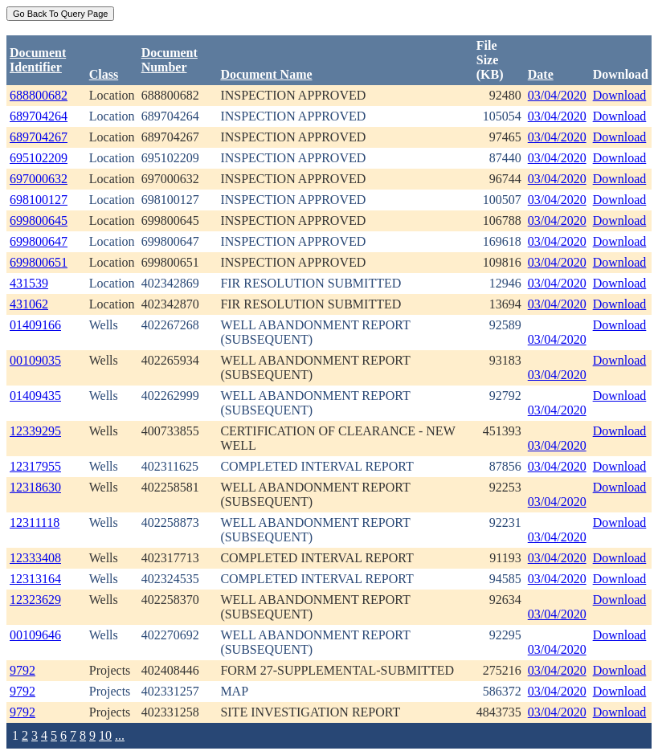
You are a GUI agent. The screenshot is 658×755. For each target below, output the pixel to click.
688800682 (38, 95)
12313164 (35, 579)
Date (541, 74)
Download (620, 95)
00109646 (35, 635)
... (120, 735)
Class (103, 74)
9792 (22, 670)
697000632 (38, 179)
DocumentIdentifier (38, 60)
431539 (29, 283)
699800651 (38, 262)
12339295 (35, 431)
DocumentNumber (169, 60)
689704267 (38, 137)
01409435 (35, 395)
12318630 (35, 487)
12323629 (35, 599)
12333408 (35, 558)
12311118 (34, 522)
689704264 (38, 116)
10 (105, 735)
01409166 (35, 325)
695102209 (38, 158)
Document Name (266, 74)
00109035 (35, 360)
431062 (29, 304)
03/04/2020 (557, 95)
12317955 (35, 466)
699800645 (38, 220)
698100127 (38, 199)
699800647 (38, 241)
